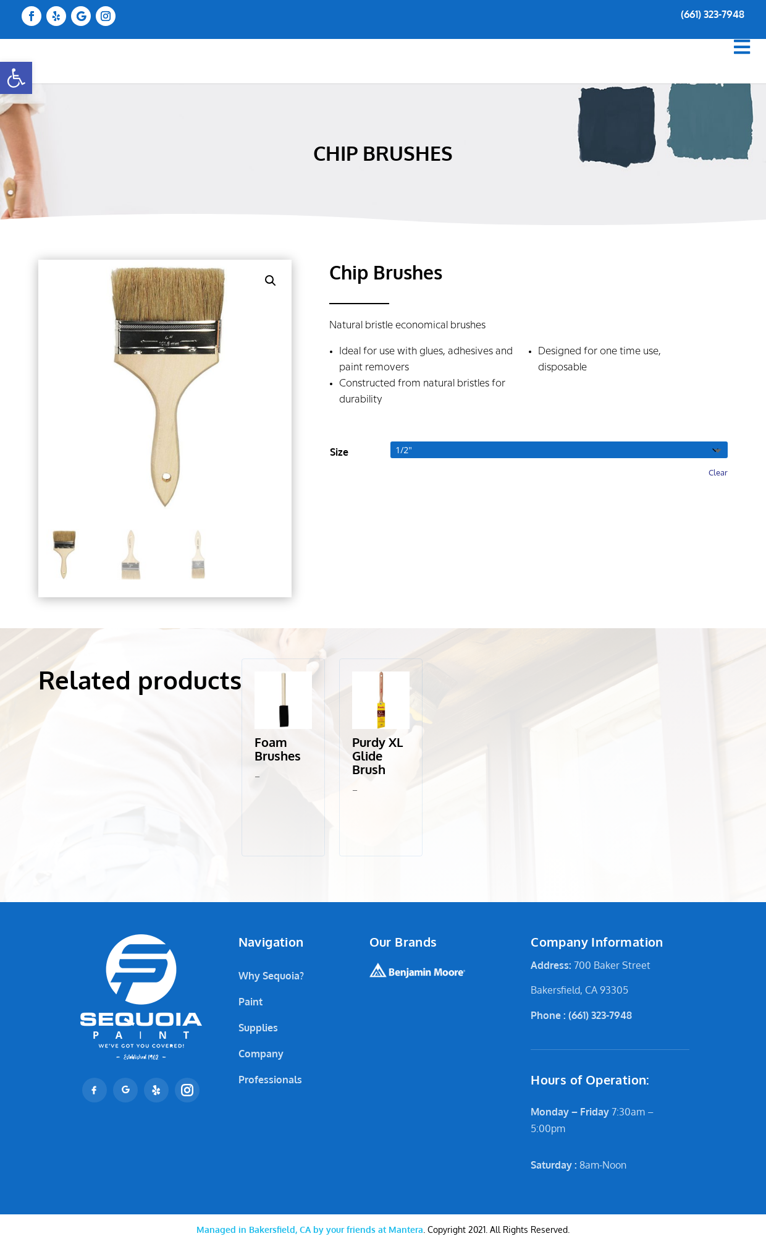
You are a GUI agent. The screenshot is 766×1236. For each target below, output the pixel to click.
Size (339, 452)
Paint (250, 1001)
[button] (16, 78)
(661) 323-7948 (712, 14)
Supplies (258, 1027)
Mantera (309, 1229)
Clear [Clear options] (718, 472)
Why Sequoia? (271, 976)
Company (261, 1053)
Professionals (270, 1079)
